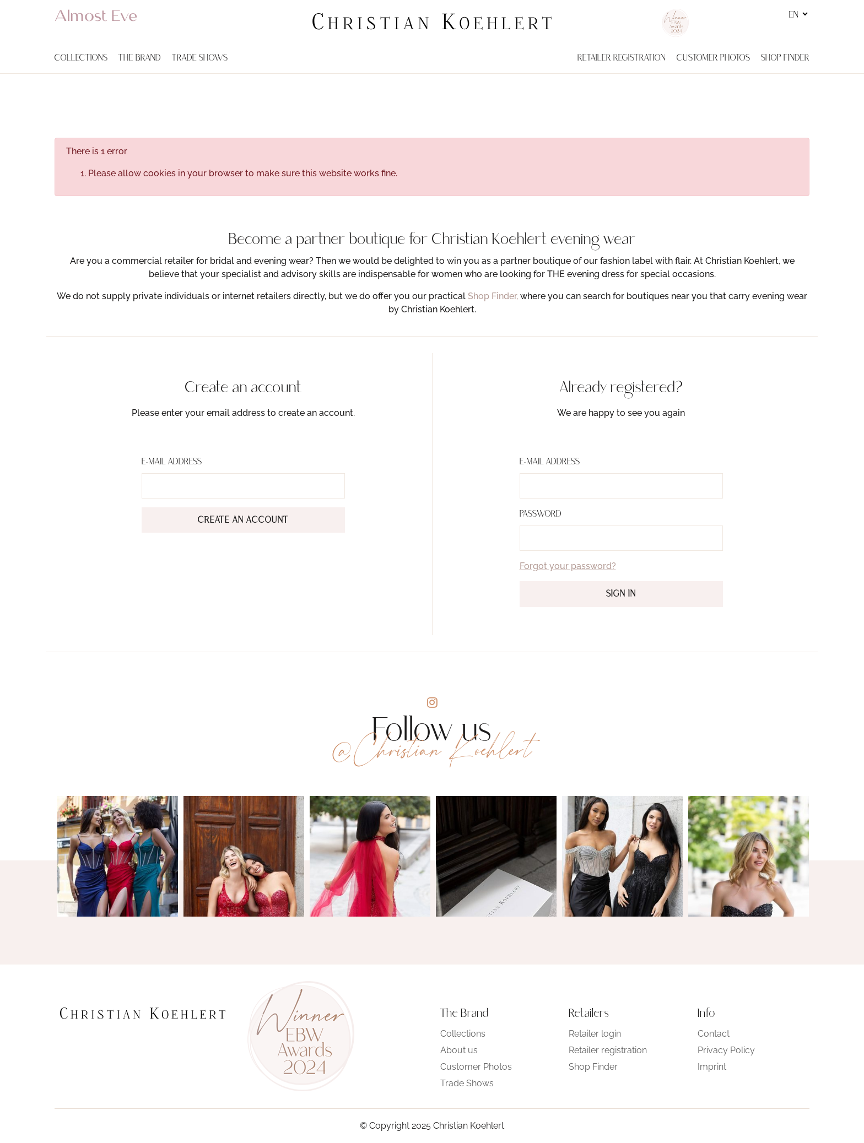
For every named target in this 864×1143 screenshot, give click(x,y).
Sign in (621, 594)
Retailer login (595, 1033)
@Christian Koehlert (432, 749)
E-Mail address (172, 462)
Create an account (243, 520)
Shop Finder (593, 1066)
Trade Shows (467, 1083)
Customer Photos (476, 1066)
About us (459, 1050)
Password (540, 514)
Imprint (712, 1066)
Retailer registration (608, 1050)
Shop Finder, (493, 296)
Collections (462, 1033)
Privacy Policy (726, 1050)
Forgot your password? (568, 566)
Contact (714, 1033)
